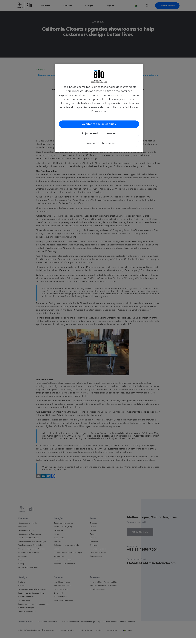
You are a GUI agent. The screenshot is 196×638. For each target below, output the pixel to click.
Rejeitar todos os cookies (99, 133)
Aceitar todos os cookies (99, 124)
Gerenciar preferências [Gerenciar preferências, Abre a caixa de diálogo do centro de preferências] (99, 143)
